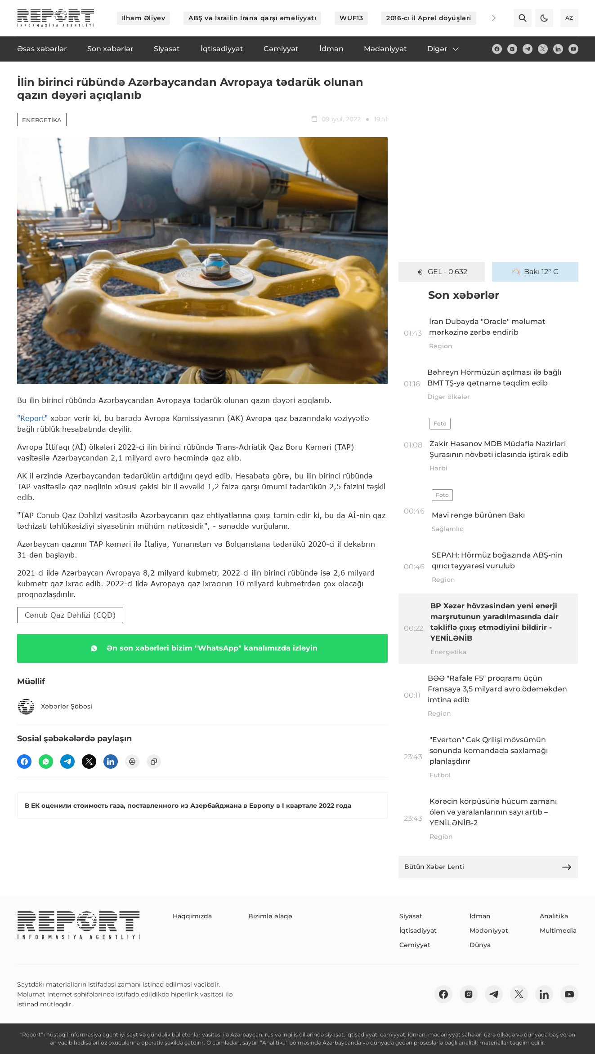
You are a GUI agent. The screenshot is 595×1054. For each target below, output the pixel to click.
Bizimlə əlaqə (270, 916)
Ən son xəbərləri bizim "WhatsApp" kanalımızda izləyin (202, 648)
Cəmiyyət (414, 945)
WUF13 (351, 18)
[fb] (497, 49)
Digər (443, 48)
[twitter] (543, 49)
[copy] (154, 761)
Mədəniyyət (489, 930)
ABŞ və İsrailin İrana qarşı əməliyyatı (252, 18)
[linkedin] (558, 49)
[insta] (512, 49)
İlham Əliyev (144, 18)
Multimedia (558, 930)
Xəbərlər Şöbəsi (54, 707)
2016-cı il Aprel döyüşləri (428, 18)
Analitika (554, 916)
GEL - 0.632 (441, 271)
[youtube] (573, 49)
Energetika (42, 120)
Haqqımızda (192, 916)
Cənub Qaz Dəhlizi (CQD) (70, 615)
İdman (480, 916)
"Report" (32, 418)
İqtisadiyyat (418, 930)
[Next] (487, 18)
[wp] (46, 761)
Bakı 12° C (535, 271)
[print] (132, 761)
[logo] (55, 18)
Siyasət (410, 916)
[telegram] (527, 49)
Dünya (480, 945)
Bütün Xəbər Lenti (488, 867)
